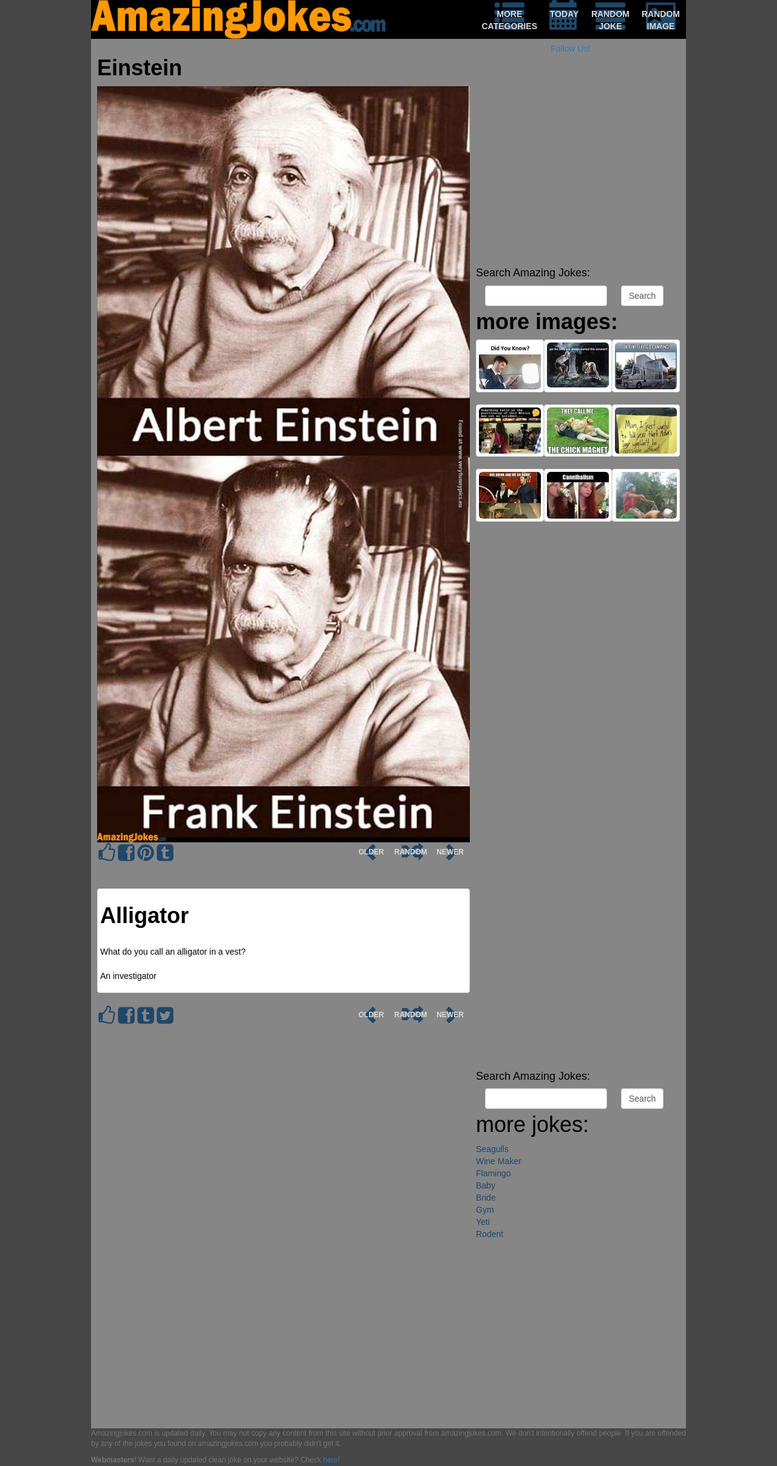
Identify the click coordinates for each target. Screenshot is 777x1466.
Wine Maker (498, 1161)
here (330, 1460)
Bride (486, 1197)
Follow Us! (570, 48)
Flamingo (493, 1173)
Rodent (489, 1234)
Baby (485, 1185)
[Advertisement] (578, 176)
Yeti (483, 1222)
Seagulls (492, 1149)
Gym (485, 1210)
